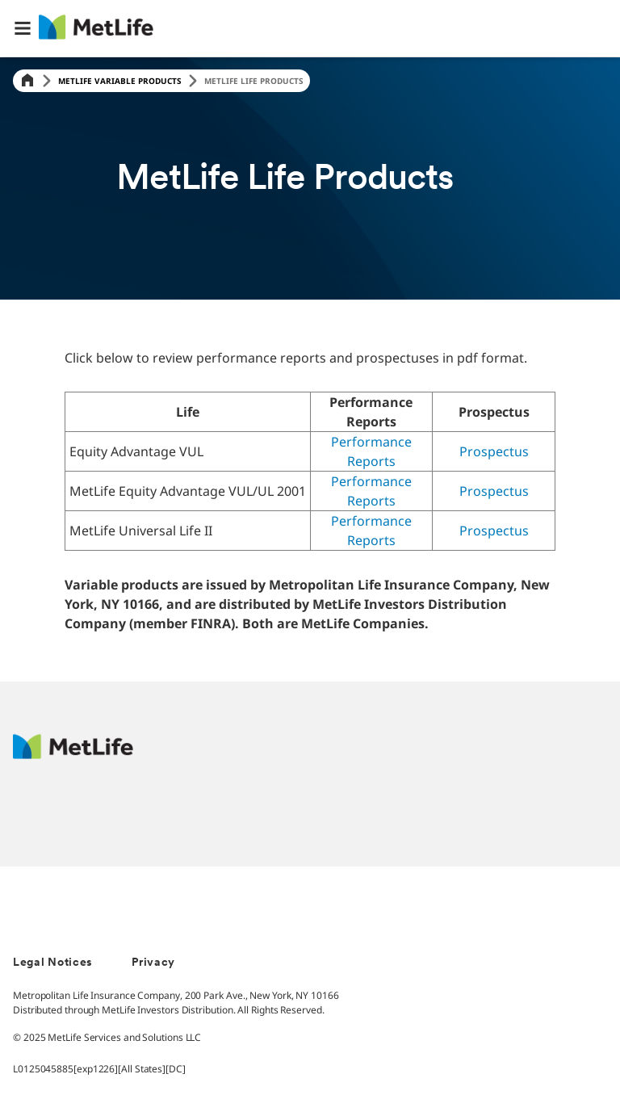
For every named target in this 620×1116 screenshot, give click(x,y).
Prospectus (494, 451)
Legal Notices (53, 963)
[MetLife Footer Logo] (73, 754)
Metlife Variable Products (120, 80)
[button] (22, 28)
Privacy (153, 963)
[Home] (27, 81)
